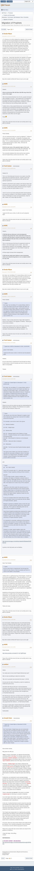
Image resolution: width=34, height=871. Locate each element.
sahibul (6, 664)
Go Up (2, 858)
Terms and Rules (16, 867)
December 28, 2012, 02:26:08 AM (8, 559)
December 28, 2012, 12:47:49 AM (8, 342)
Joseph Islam (8, 718)
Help (11, 867)
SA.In (20, 59)
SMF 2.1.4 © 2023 (13, 869)
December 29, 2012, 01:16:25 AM (8, 720)
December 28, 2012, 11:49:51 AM (8, 619)
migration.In (19, 60)
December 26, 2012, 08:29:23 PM (8, 168)
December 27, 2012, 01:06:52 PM (8, 296)
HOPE (5, 84)
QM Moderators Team (18, 17)
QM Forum (5, 5)
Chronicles (25, 17)
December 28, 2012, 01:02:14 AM (8, 378)
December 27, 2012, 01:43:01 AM (8, 228)
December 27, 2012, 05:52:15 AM (8, 272)
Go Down (3, 29)
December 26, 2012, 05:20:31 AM (8, 86)
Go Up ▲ (22, 867)
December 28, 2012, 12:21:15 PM (8, 647)
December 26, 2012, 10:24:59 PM (8, 206)
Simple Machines (21, 869)
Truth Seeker (10, 17)
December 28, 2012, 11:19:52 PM (8, 666)
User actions (29, 29)
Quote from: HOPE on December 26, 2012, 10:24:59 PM (17, 346)
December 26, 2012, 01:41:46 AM (8, 36)
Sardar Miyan (8, 33)
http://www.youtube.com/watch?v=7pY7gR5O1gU (14, 653)
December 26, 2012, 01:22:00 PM (8, 130)
